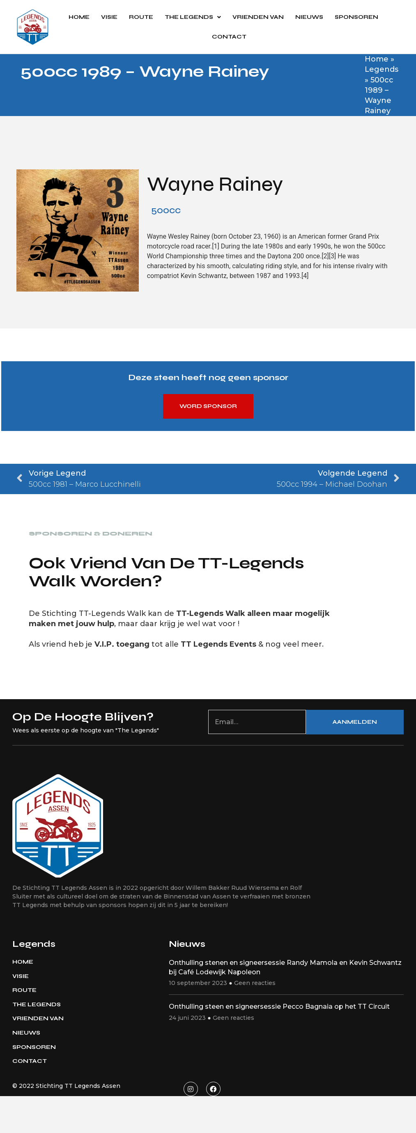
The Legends (193, 17)
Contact (229, 36)
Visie (109, 17)
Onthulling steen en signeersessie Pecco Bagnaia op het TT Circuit (279, 1006)
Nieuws (309, 17)
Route (141, 17)
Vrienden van (258, 17)
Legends (381, 69)
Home (79, 17)
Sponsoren (356, 17)
